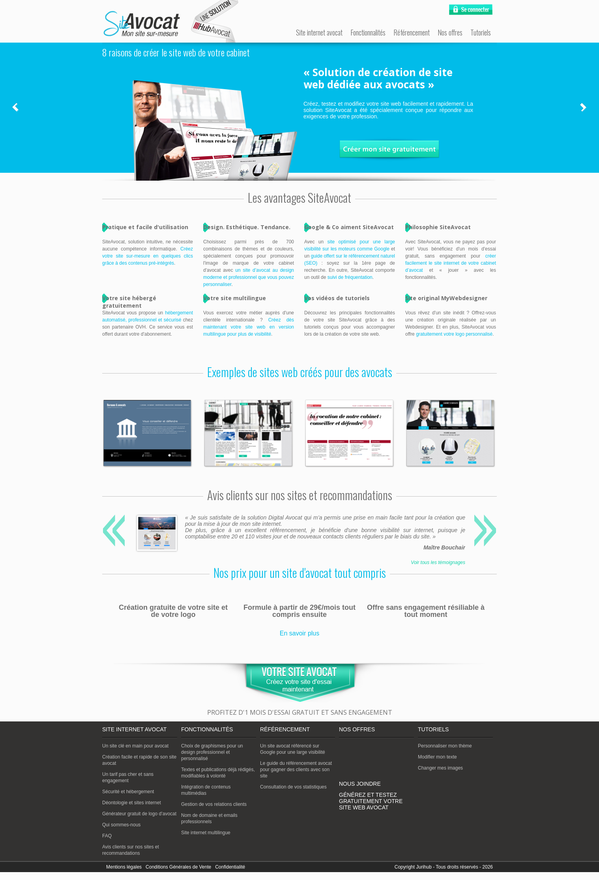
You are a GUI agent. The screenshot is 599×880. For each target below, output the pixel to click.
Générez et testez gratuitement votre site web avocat (370, 801)
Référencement (411, 32)
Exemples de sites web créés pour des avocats (299, 372)
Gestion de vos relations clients (214, 804)
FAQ (107, 836)
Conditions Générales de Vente (178, 867)
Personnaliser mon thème (445, 746)
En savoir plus (300, 633)
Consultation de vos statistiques (293, 787)
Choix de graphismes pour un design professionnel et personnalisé (212, 752)
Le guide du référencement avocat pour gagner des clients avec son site (296, 769)
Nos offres (450, 32)
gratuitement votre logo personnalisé (454, 334)
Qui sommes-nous (121, 825)
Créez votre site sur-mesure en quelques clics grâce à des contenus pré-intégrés (147, 256)
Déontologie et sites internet (131, 802)
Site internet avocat (319, 32)
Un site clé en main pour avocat (135, 746)
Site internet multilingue (205, 832)
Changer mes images (440, 768)
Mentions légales (124, 867)
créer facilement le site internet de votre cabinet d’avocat (450, 263)
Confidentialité (230, 867)
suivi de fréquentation (350, 277)
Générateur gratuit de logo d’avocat (139, 813)
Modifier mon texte (437, 757)
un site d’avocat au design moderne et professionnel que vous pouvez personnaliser (248, 277)
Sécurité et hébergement (128, 791)
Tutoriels (480, 32)
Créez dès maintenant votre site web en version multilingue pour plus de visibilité (248, 327)
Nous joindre (360, 784)
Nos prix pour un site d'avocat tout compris (299, 572)
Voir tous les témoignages (438, 562)
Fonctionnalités (368, 32)
